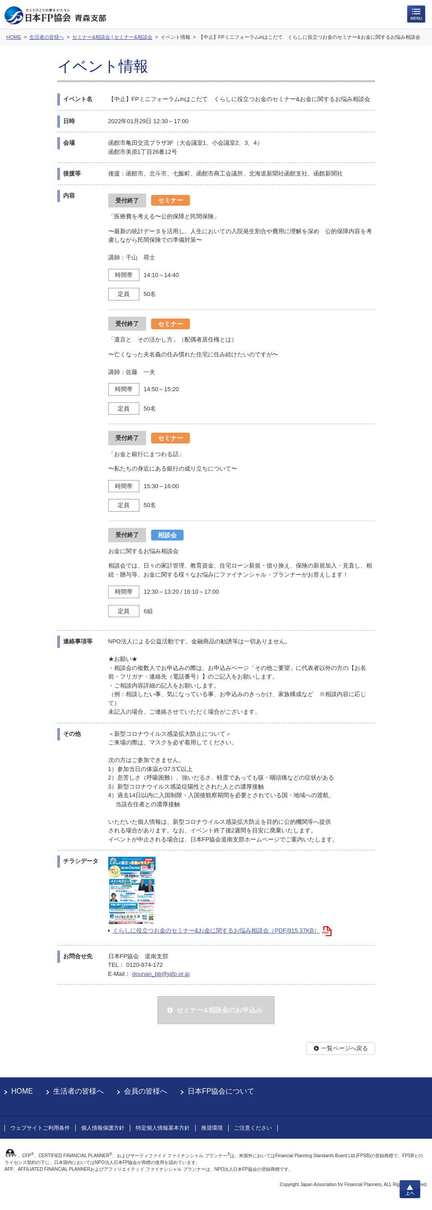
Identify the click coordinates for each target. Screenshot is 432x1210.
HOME (22, 1091)
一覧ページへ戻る (344, 1048)
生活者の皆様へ (78, 1091)
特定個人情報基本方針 (163, 1128)
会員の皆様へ (145, 1091)
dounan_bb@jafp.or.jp (160, 973)
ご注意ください (253, 1128)
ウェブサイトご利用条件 (40, 1128)
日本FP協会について (221, 1091)
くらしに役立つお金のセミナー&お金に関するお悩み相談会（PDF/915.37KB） (216, 930)
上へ (410, 1189)
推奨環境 (212, 1128)
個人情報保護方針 (102, 1128)
